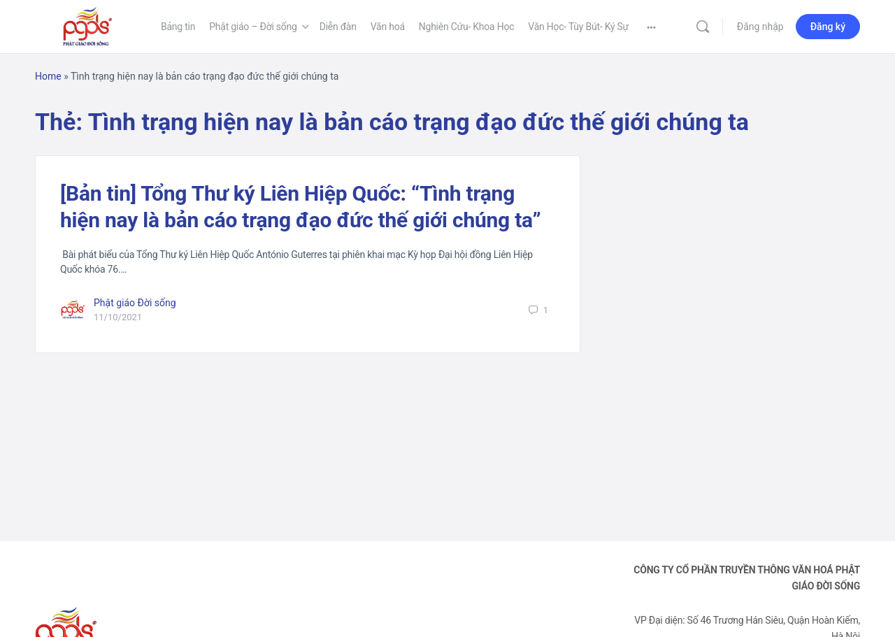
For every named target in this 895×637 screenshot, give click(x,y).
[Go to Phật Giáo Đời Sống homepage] (87, 25)
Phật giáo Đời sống (135, 302)
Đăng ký (827, 26)
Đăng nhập (760, 26)
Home (48, 76)
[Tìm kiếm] (703, 26)
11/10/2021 (118, 317)
